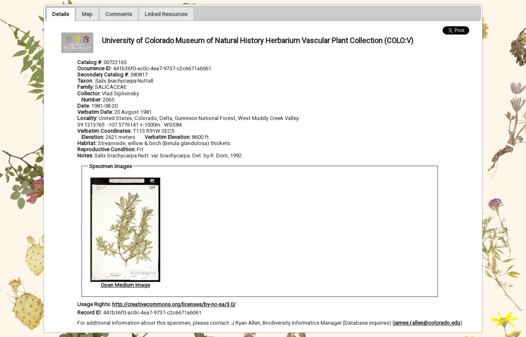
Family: (85, 87)
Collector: (89, 93)
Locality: (87, 118)
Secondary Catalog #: (103, 75)
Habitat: (87, 143)
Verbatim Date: (95, 112)
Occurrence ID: (95, 68)
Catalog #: (90, 62)
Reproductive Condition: (106, 149)
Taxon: (85, 81)
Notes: (85, 155)
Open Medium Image (125, 285)
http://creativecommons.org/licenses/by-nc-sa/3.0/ (173, 304)
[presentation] (60, 14)
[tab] (60, 14)
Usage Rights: (94, 304)
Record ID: (90, 312)
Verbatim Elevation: (168, 137)
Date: (83, 106)
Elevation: (93, 137)
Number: (92, 100)
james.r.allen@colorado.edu (427, 323)
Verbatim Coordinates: (105, 131)
